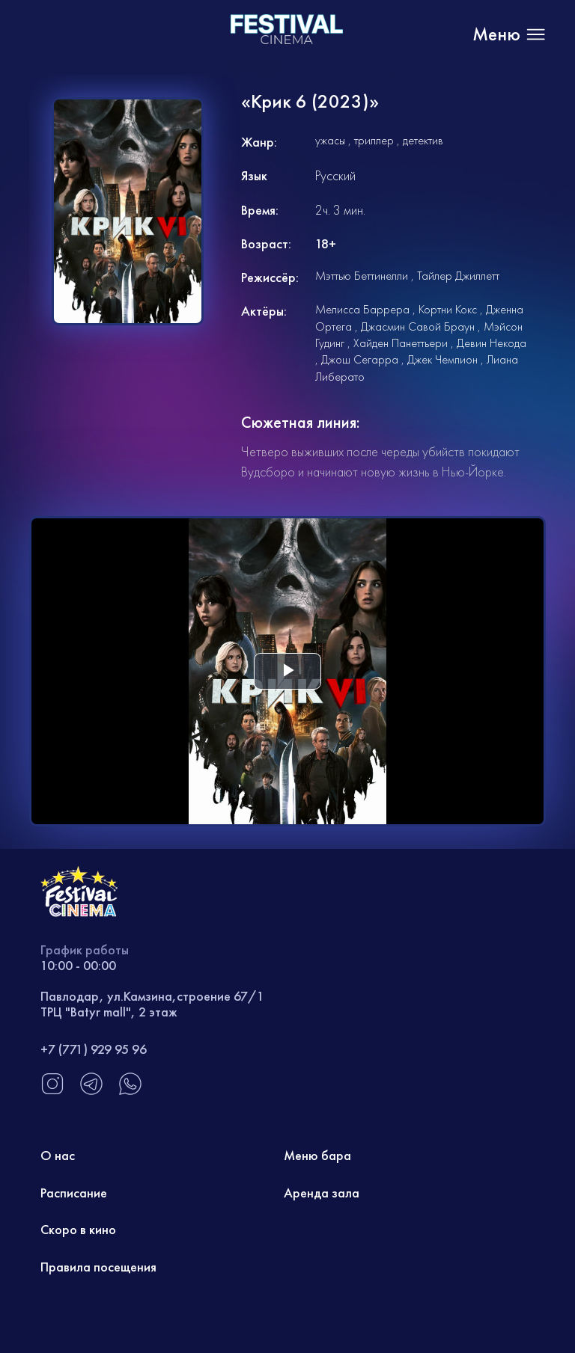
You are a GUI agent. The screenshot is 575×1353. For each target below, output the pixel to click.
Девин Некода (491, 343)
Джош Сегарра (359, 359)
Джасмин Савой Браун (418, 326)
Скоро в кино (78, 1229)
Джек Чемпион (442, 359)
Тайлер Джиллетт (458, 275)
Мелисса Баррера (362, 309)
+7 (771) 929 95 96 (93, 1049)
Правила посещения (98, 1266)
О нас (57, 1155)
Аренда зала (321, 1192)
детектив (423, 140)
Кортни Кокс (448, 309)
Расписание (73, 1192)
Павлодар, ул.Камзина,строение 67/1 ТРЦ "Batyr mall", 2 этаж (152, 1004)
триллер (374, 140)
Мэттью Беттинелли (361, 275)
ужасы (330, 140)
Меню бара (317, 1155)
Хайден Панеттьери (400, 343)
